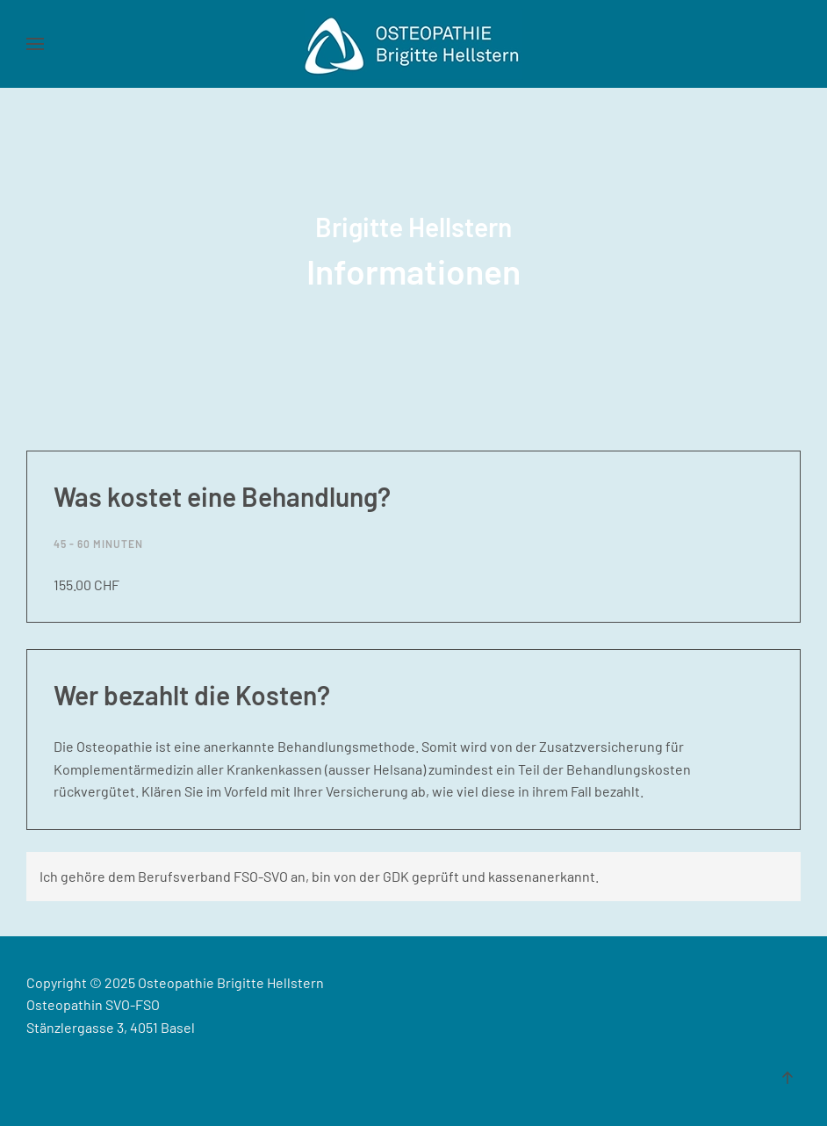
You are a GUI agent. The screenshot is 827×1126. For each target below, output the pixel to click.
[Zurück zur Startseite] (413, 44)
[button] (35, 44)
